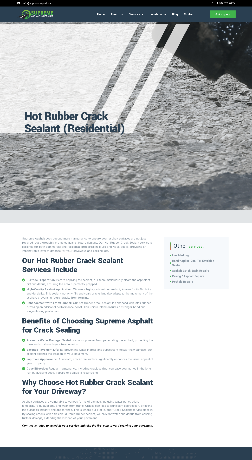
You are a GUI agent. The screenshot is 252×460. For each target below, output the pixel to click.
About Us (117, 14)
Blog (175, 14)
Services (136, 14)
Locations (158, 14)
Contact (189, 14)
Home (101, 14)
